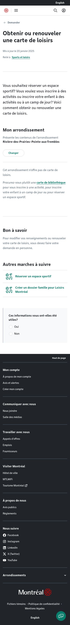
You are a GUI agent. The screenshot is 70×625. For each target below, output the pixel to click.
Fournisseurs (10, 451)
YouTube (10, 560)
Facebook (11, 535)
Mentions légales (35, 608)
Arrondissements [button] (14, 575)
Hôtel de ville (10, 473)
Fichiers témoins (16, 604)
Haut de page (59, 358)
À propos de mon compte (17, 376)
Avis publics (9, 507)
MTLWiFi (8, 479)
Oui (16, 326)
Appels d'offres (11, 438)
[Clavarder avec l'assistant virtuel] (61, 616)
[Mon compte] (63, 10)
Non (17, 333)
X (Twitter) (11, 554)
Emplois (7, 445)
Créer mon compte (13, 389)
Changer (13, 153)
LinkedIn (10, 547)
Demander (14, 22)
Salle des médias (12, 417)
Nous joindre (10, 410)
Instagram (11, 541)
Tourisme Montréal (13, 485)
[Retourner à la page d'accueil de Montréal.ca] (6, 10)
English (60, 2)
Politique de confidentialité (44, 604)
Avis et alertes (11, 383)
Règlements (9, 513)
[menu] (16, 10)
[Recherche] (55, 10)
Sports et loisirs (21, 57)
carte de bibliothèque (51, 182)
